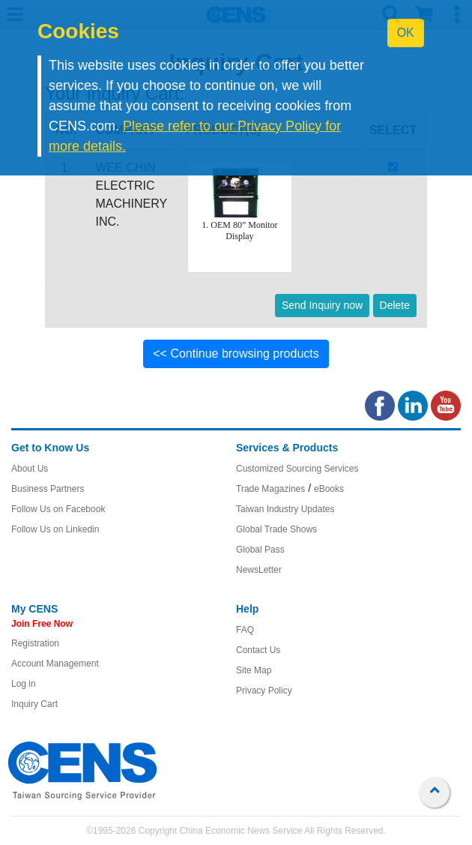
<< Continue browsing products (235, 353)
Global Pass (260, 549)
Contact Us (258, 650)
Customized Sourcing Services (297, 468)
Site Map (253, 670)
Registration (35, 643)
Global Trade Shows (276, 529)
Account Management (55, 663)
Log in (23, 684)
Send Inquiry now (322, 305)
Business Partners (47, 489)
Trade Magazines (270, 489)
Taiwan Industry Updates (285, 509)
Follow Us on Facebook (58, 509)
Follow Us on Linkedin (55, 529)
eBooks (329, 489)
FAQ (245, 630)
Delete (395, 305)
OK (405, 32)
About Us (29, 468)
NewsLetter (259, 570)
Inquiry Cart (34, 704)
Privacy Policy (264, 690)
